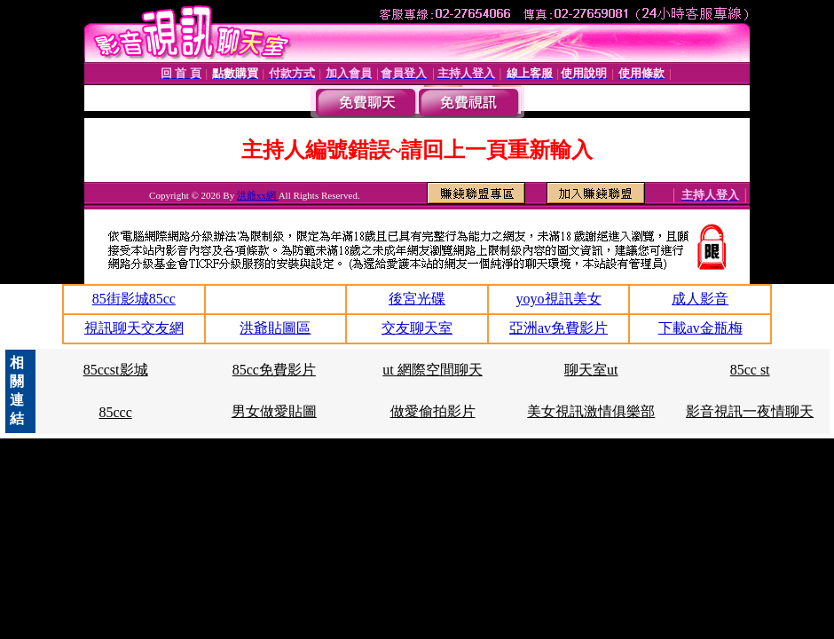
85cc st (750, 369)
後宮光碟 (417, 298)
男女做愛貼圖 (274, 411)
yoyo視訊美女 (559, 298)
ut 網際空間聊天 (432, 369)
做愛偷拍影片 (433, 411)
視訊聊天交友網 (134, 327)
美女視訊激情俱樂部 (591, 411)
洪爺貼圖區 (275, 327)
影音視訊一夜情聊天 (750, 411)
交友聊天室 (417, 327)
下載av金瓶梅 (700, 327)
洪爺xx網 (258, 195)
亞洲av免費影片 (558, 327)
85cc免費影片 (274, 369)
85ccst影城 (115, 369)
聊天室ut (591, 369)
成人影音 (700, 298)
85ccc (114, 412)
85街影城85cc (134, 298)
